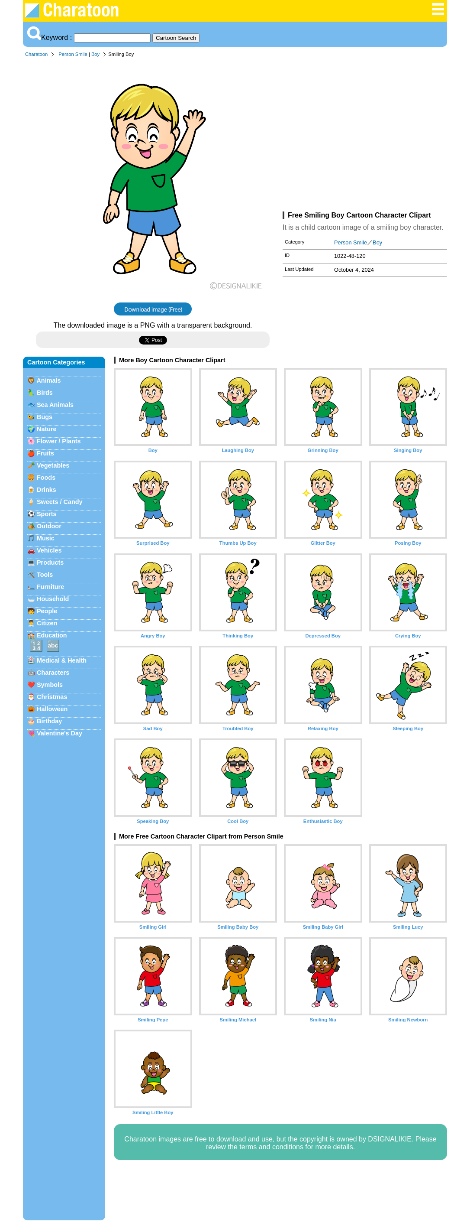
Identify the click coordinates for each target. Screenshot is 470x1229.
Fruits (45, 453)
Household (53, 598)
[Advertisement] (365, 136)
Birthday (49, 721)
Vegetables (53, 465)
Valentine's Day (59, 733)
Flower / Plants (59, 441)
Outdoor (49, 526)
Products (50, 562)
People (47, 611)
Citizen (47, 623)
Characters (53, 672)
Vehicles (49, 550)
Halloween (52, 709)
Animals (48, 380)
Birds (45, 392)
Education (52, 635)
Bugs (44, 416)
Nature (47, 429)
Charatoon (36, 54)
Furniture (50, 586)
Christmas (52, 696)
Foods (46, 477)
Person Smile (72, 54)
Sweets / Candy (60, 501)
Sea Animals (55, 404)
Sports (47, 513)
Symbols (50, 684)
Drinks (46, 489)
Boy (95, 54)
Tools (45, 574)
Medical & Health (62, 660)
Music (46, 538)
